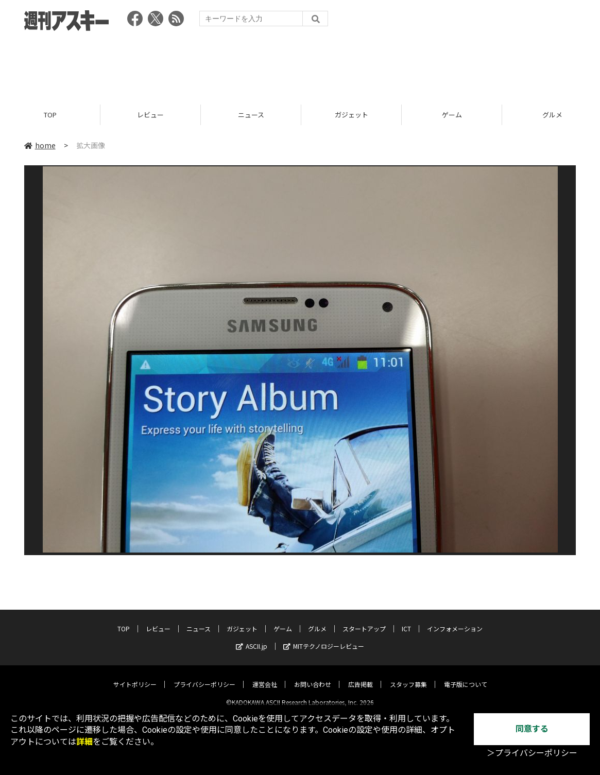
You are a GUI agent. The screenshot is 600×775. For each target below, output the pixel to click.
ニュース (251, 114)
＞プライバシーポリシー (532, 753)
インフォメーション (455, 620)
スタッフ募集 (408, 675)
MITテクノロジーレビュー (323, 637)
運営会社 (264, 675)
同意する (532, 729)
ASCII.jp (251, 637)
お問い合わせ (312, 675)
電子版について (465, 675)
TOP (50, 114)
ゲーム (452, 114)
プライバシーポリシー (204, 675)
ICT (406, 620)
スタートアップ (364, 620)
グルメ (317, 620)
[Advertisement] (300, 64)
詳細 (84, 742)
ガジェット (351, 114)
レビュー (150, 114)
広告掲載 (360, 675)
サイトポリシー (135, 675)
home (40, 145)
